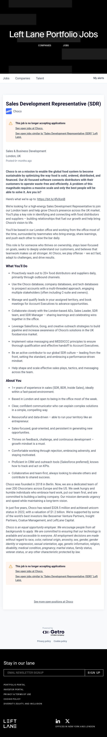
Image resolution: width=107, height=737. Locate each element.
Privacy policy (44, 641)
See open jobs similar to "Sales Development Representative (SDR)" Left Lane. (56, 135)
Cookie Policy (12, 699)
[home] (9, 7)
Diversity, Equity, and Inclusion (23, 704)
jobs (6, 78)
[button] (100, 7)
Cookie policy (60, 641)
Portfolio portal (14, 685)
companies (22, 78)
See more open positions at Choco (53, 601)
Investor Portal (14, 690)
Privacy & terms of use (17, 694)
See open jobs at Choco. (29, 128)
